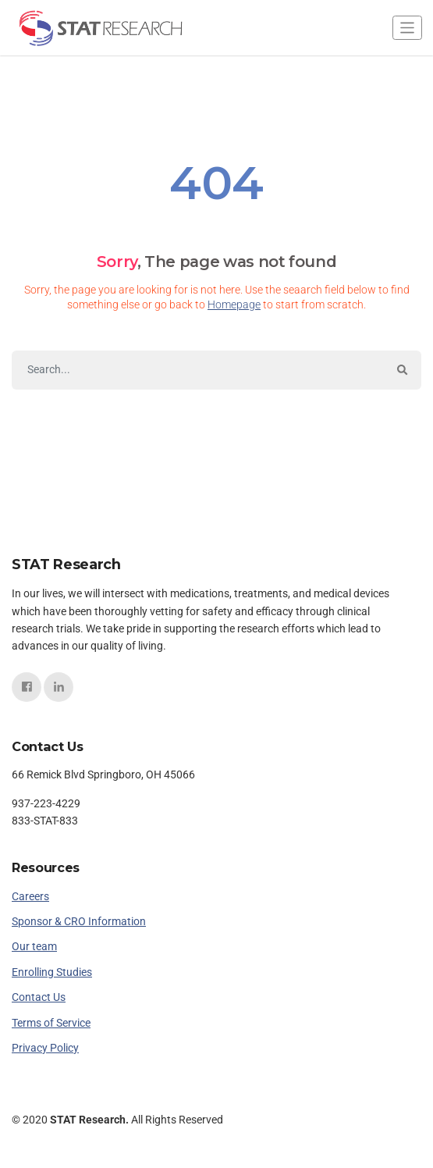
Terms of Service (51, 1023)
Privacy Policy (45, 1048)
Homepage (234, 304)
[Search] (198, 370)
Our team (34, 946)
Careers (30, 896)
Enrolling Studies (52, 972)
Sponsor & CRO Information (79, 921)
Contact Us (39, 997)
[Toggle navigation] (407, 28)
